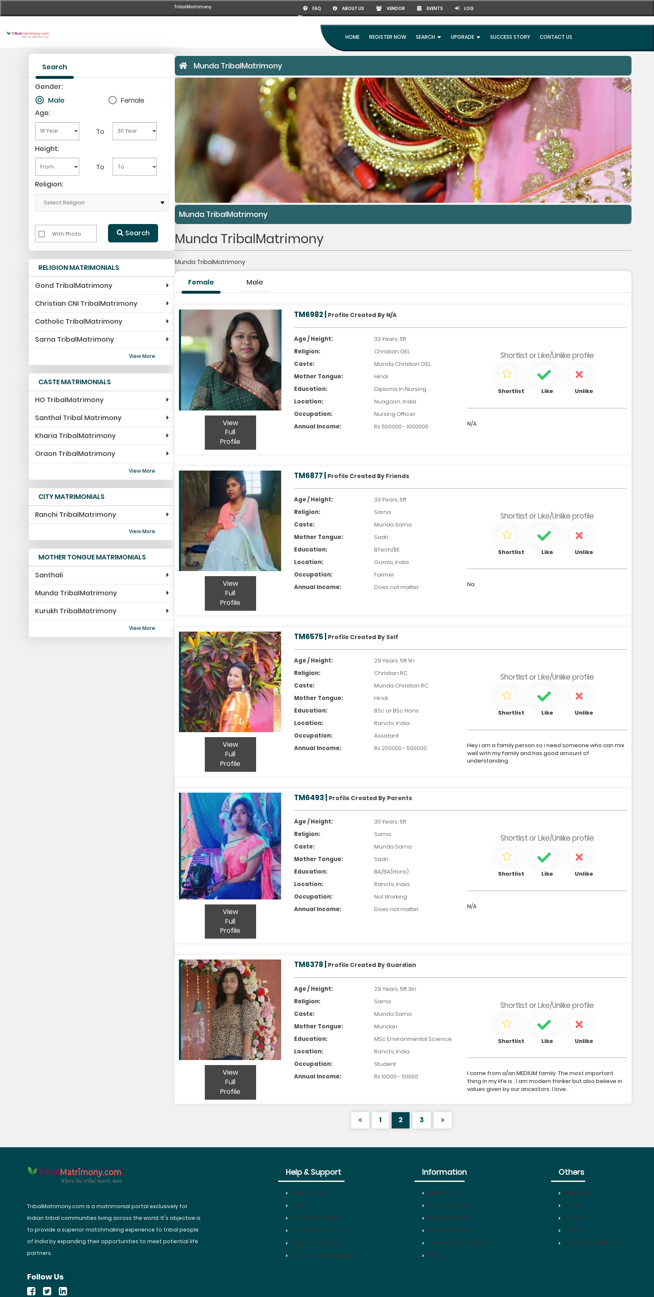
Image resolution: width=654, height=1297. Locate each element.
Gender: (49, 86)
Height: (47, 149)
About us (348, 8)
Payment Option (314, 1242)
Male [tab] (255, 282)
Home (352, 36)
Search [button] (428, 36)
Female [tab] (201, 282)
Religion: (49, 184)
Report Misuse (446, 1230)
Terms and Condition (457, 1242)
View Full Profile (230, 432)
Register (574, 1192)
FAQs (296, 1205)
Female (132, 100)
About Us (439, 1192)
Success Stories (313, 1217)
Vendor (390, 8)
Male (56, 100)
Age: (42, 113)
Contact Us (556, 36)
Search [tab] (54, 67)
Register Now (387, 36)
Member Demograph (321, 1255)
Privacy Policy (445, 1205)
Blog (431, 1255)
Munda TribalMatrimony (238, 65)
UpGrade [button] (465, 36)
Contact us (306, 1192)
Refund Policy (445, 1217)
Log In (569, 1205)
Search (133, 233)
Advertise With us (588, 1242)
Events (430, 8)
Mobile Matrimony (316, 1230)
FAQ (312, 8)
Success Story (510, 36)
